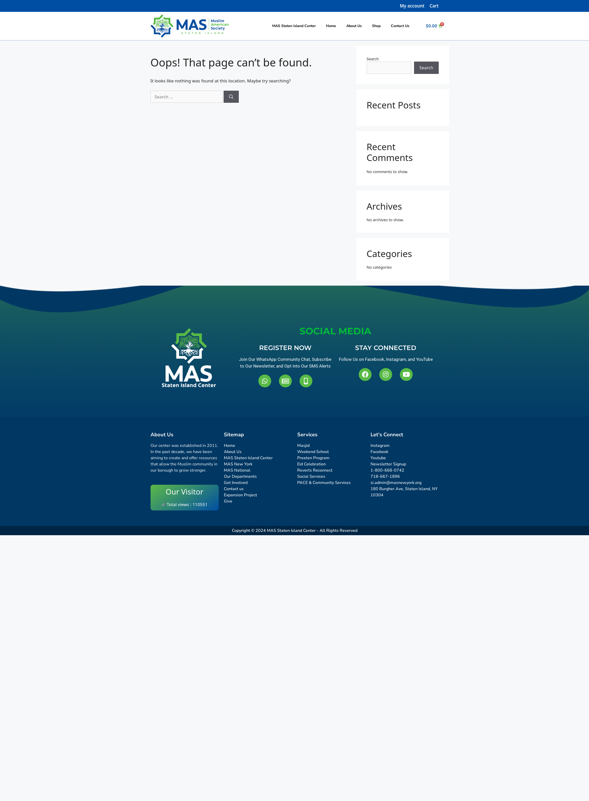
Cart (433, 6)
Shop (376, 25)
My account (412, 6)
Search (373, 58)
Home (331, 25)
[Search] (231, 97)
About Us (354, 25)
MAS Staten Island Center (294, 25)
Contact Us (400, 25)
